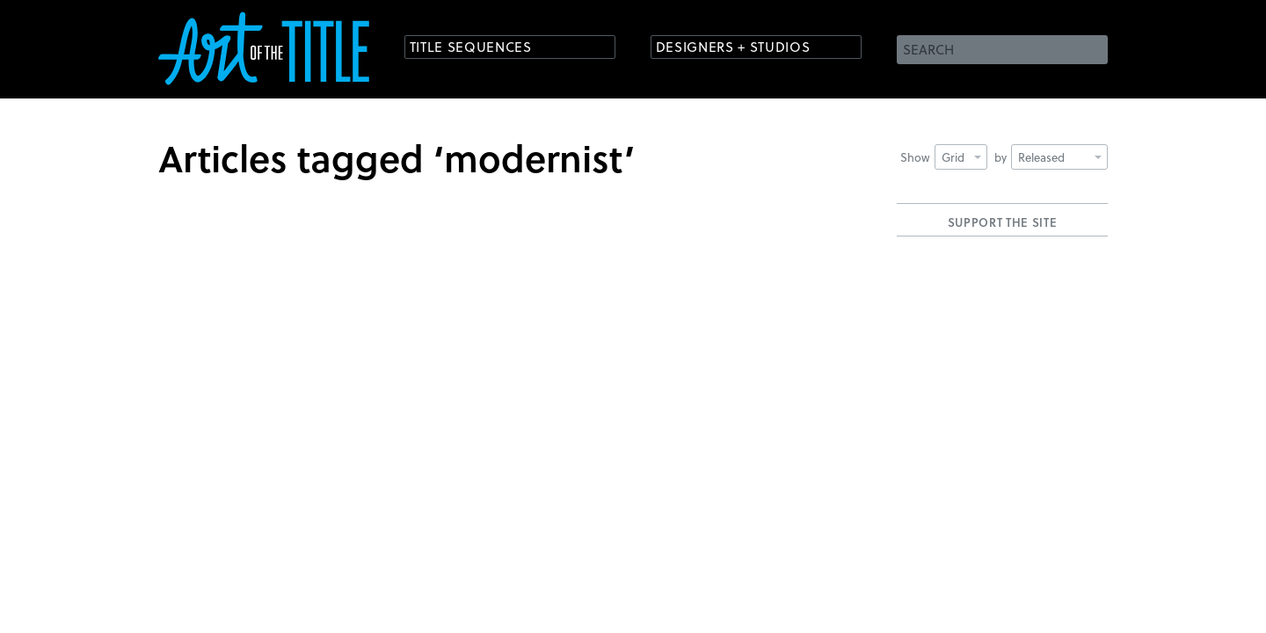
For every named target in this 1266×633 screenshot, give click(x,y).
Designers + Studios (744, 48)
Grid (961, 157)
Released (1060, 157)
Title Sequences (478, 48)
